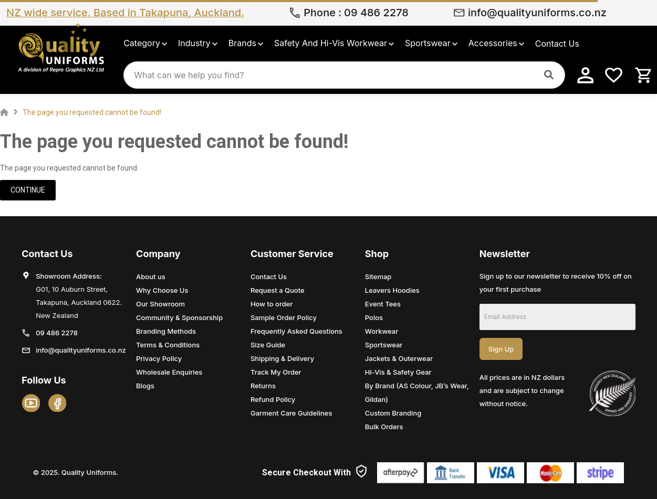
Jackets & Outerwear (399, 358)
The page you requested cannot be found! (92, 112)
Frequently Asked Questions (296, 331)
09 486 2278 (376, 12)
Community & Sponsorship (179, 317)
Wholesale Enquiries (169, 372)
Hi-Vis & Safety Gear (398, 372)
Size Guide (268, 345)
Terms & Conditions (168, 345)
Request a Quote (278, 290)
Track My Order (276, 372)
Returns (263, 385)
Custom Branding (393, 413)
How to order (272, 304)
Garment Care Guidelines (291, 413)
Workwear (381, 331)
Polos (374, 317)
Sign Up (501, 349)
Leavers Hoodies (392, 290)
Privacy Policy (159, 358)
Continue (28, 190)
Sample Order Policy (284, 317)
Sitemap (378, 276)
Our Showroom (160, 304)
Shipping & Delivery (282, 358)
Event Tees (383, 304)
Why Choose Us (162, 290)
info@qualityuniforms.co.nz (537, 12)
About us (150, 276)
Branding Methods (166, 331)
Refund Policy (273, 399)
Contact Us (269, 276)
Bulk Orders (384, 426)
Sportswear (384, 345)
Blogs (145, 385)
